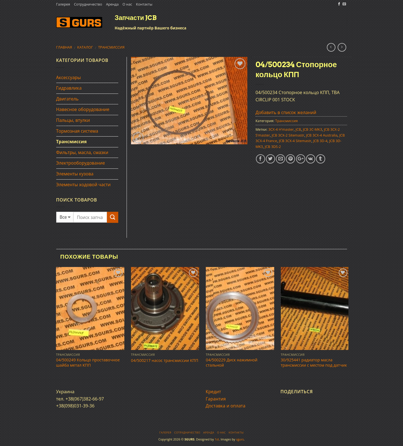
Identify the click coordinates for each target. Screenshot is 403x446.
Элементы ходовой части (83, 185)
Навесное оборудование (82, 109)
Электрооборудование (80, 163)
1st (217, 439)
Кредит (213, 392)
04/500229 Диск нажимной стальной (231, 362)
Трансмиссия (111, 47)
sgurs (240, 439)
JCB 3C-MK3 (312, 129)
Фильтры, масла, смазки (82, 152)
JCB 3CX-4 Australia (321, 135)
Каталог (85, 47)
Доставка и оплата (226, 406)
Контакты (144, 4)
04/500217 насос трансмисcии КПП (164, 360)
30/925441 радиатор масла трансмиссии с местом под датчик (314, 362)
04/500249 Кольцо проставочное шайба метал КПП (88, 362)
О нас (127, 4)
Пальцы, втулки (73, 120)
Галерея (63, 4)
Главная (64, 47)
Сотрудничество (88, 4)
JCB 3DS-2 (273, 146)
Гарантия (216, 399)
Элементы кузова (75, 174)
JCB (298, 129)
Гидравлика (69, 88)
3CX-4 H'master (281, 129)
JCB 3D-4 (320, 140)
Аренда (112, 4)
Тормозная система (77, 131)
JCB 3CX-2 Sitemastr (288, 135)
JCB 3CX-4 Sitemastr (295, 140)
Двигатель (67, 99)
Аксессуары (68, 77)
